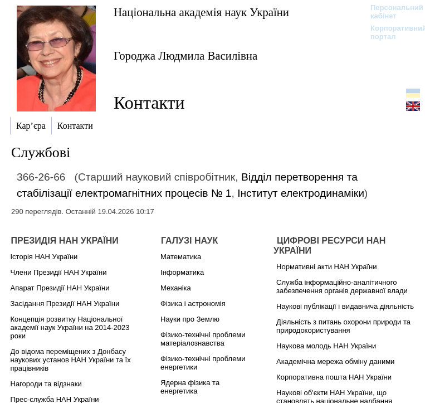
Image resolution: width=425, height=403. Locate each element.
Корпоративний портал (391, 32)
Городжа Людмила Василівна (185, 55)
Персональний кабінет (391, 11)
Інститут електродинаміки (300, 193)
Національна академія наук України (201, 12)
